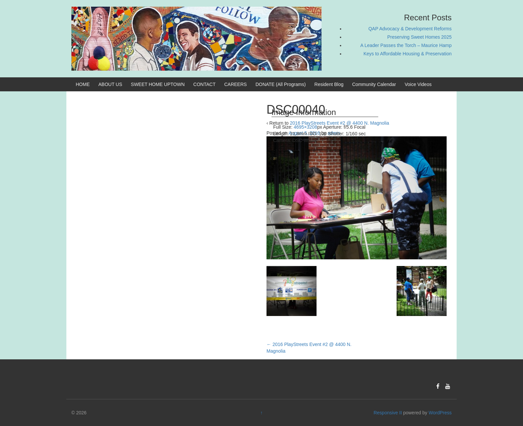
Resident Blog (329, 84)
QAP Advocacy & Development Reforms (410, 28)
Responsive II (388, 412)
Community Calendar (374, 84)
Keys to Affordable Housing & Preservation (408, 53)
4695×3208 (305, 127)
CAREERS (235, 84)
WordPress (440, 412)
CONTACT (204, 84)
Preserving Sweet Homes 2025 (419, 37)
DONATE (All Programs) (280, 84)
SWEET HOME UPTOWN (157, 84)
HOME (83, 84)
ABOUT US (110, 84)
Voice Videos (418, 84)
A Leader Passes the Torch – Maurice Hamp (406, 45)
